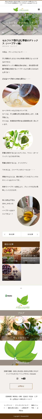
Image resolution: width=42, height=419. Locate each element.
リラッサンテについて (21, 405)
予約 (32, 408)
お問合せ (21, 386)
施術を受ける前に (13, 408)
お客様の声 (25, 408)
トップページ (8, 405)
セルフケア (13, 46)
